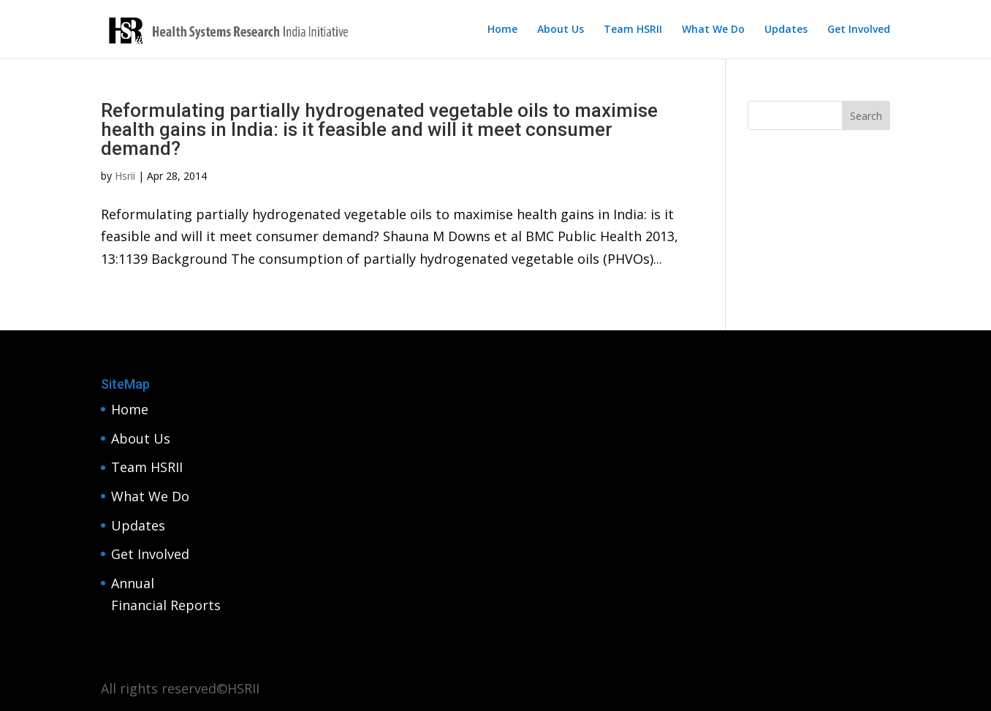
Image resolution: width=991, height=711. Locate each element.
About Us (560, 30)
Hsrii (125, 176)
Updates (786, 30)
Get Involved (858, 30)
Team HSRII (633, 30)
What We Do (713, 30)
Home (502, 30)
